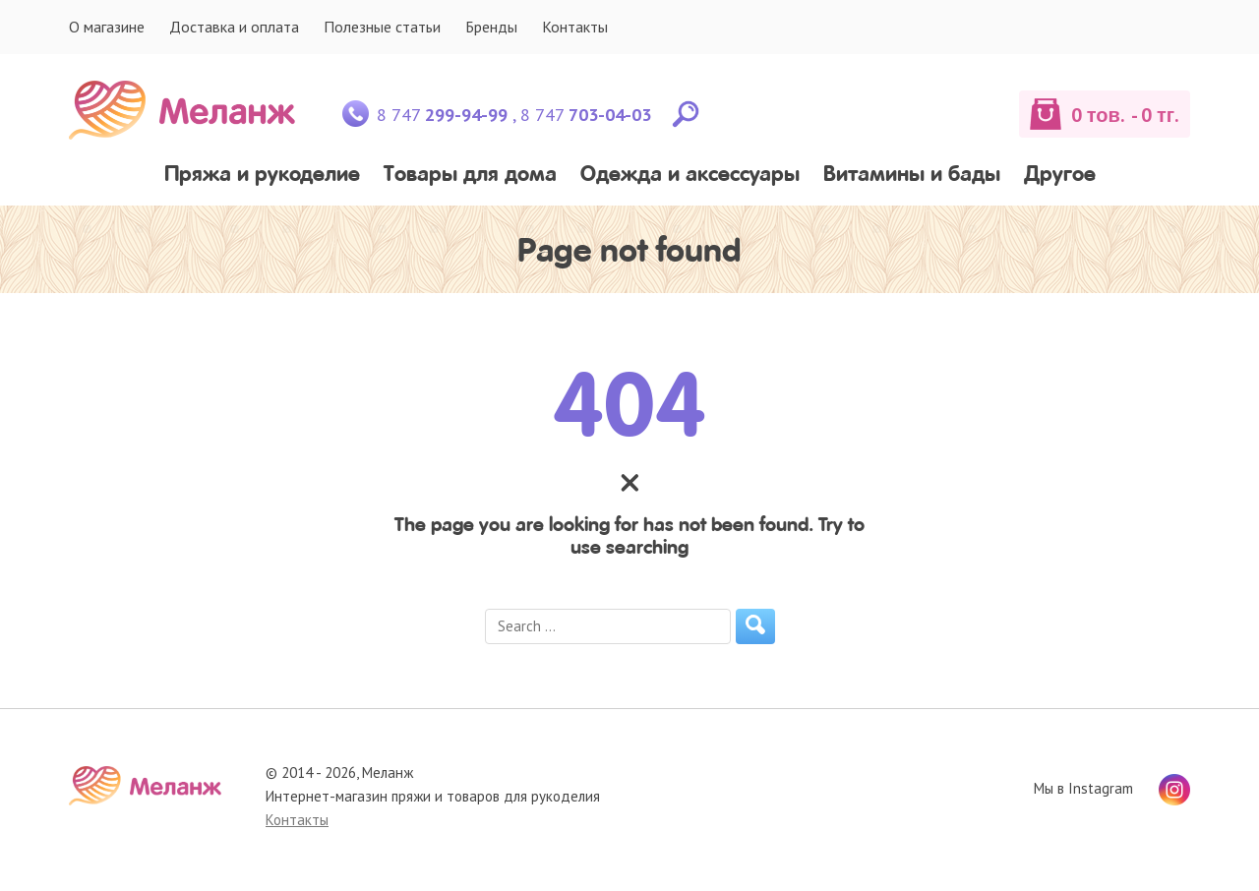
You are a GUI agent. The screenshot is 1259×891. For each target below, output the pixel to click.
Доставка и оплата (234, 26)
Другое (1060, 175)
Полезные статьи (382, 26)
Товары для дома (470, 175)
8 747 (442, 114)
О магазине (107, 26)
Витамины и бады (911, 175)
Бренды (491, 26)
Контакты (575, 26)
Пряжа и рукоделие (262, 175)
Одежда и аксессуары (690, 175)
